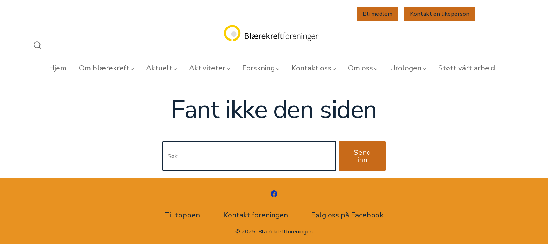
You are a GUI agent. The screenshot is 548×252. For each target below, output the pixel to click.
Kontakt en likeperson (439, 14)
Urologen (408, 68)
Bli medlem (377, 14)
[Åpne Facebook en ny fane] (274, 194)
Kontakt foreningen (255, 215)
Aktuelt (161, 68)
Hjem (57, 68)
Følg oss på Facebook (347, 215)
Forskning (260, 68)
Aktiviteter (209, 68)
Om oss (362, 68)
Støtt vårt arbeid (466, 68)
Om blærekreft (106, 68)
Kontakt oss (313, 68)
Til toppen (182, 215)
